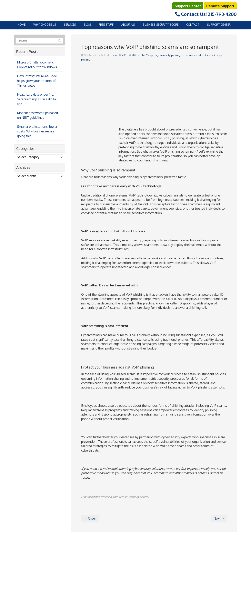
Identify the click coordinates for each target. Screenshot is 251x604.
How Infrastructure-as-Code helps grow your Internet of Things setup (37, 80)
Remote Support (220, 5)
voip (214, 54)
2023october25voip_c (143, 54)
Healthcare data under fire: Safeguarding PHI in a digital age (37, 98)
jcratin (113, 54)
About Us (128, 24)
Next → (219, 518)
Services (70, 24)
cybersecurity (163, 54)
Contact (192, 24)
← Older (90, 518)
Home (21, 24)
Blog (87, 24)
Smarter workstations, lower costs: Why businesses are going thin (37, 131)
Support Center (188, 5)
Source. (144, 496)
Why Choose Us (44, 24)
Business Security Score (160, 24)
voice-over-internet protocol (195, 54)
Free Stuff (106, 24)
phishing (175, 54)
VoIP (124, 54)
